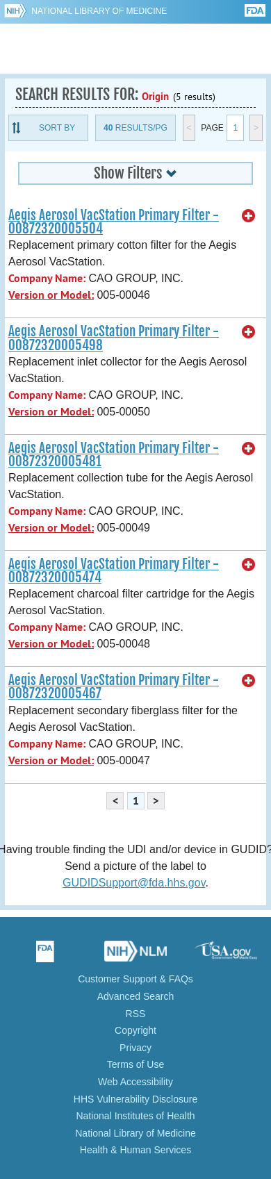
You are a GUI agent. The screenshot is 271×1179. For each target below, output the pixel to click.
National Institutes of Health (135, 1115)
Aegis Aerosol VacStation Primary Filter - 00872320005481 (113, 455)
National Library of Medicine (99, 11)
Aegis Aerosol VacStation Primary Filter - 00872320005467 (113, 687)
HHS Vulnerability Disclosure (135, 1099)
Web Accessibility (135, 1081)
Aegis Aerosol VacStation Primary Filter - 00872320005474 (113, 571)
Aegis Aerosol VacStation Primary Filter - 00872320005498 (113, 338)
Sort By (57, 128)
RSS (136, 1013)
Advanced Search (135, 996)
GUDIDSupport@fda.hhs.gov (134, 883)
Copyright (135, 1030)
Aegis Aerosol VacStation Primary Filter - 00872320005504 (113, 222)
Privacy (135, 1047)
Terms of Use (135, 1064)
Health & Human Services (135, 1149)
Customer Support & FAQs (135, 978)
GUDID (136, 48)
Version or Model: (51, 295)
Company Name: (46, 278)
